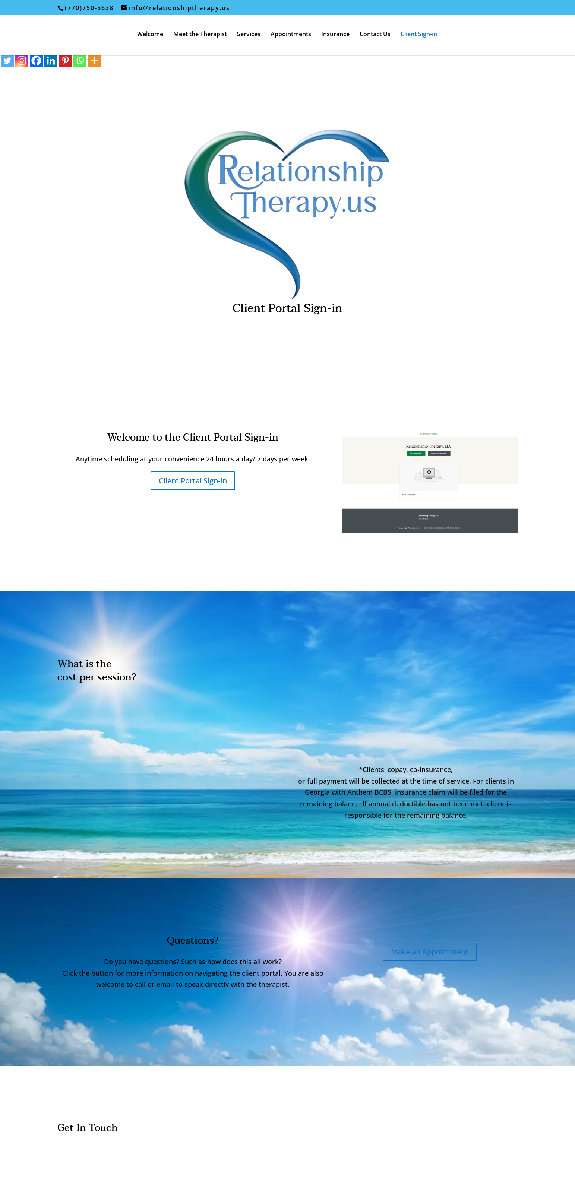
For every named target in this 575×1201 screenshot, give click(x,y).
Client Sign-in (419, 34)
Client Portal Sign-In (193, 481)
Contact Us (375, 34)
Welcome (150, 34)
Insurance (335, 34)
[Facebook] (36, 60)
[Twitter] (7, 60)
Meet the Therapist (200, 34)
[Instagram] (21, 60)
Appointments (291, 34)
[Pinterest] (65, 60)
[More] (94, 60)
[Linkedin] (50, 60)
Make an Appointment (429, 952)
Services (248, 34)
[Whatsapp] (79, 60)
